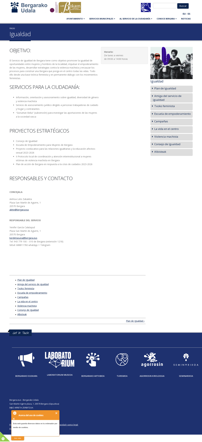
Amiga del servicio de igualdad (33, 284)
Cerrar (56, 413)
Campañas (22, 297)
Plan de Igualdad (26, 279)
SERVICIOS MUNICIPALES (102, 18)
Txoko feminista (25, 288)
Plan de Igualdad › (135, 320)
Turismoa (122, 376)
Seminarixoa (186, 376)
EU (184, 13)
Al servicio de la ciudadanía (136, 18)
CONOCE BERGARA (167, 18)
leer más (17, 438)
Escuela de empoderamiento (32, 292)
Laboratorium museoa (59, 375)
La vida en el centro (27, 301)
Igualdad (156, 81)
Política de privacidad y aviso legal (62, 424)
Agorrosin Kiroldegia (152, 376)
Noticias (186, 18)
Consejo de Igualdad (28, 309)
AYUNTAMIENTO (76, 18)
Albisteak (22, 314)
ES (189, 13)
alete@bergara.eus (19, 209)
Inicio (12, 28)
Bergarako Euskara (26, 376)
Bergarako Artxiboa (92, 376)
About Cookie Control (14, 413)
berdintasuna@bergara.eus (23, 237)
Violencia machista (27, 305)
